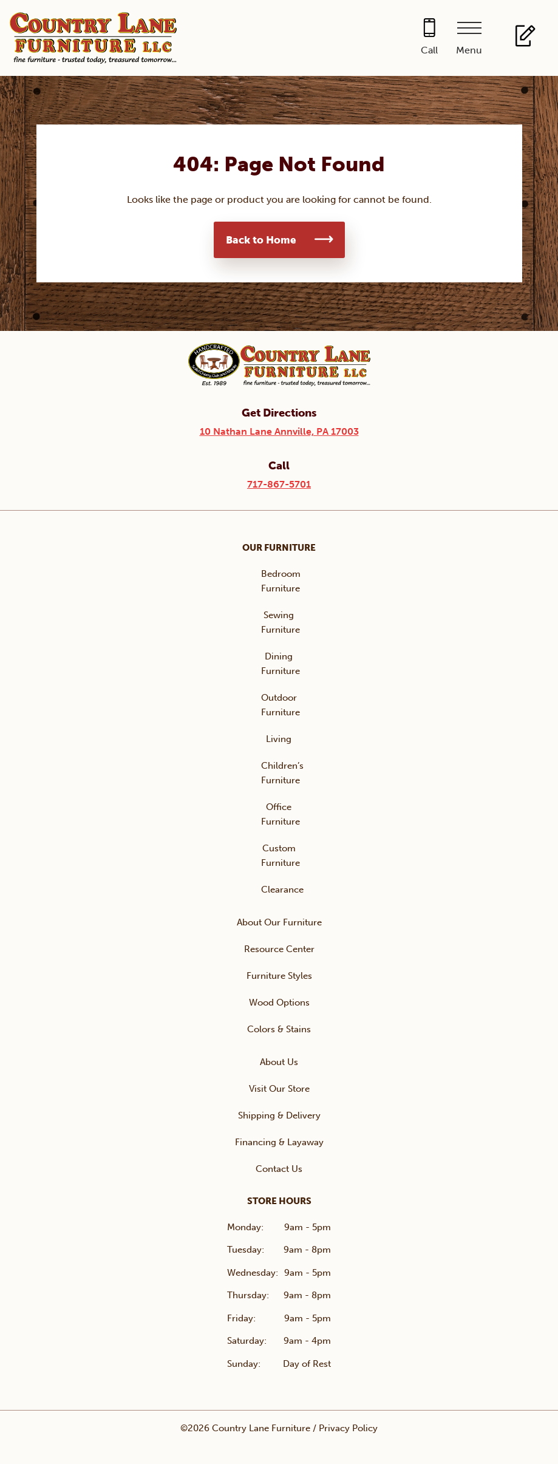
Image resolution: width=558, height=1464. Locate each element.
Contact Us (279, 1168)
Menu (469, 50)
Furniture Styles (279, 975)
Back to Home (261, 240)
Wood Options (279, 1002)
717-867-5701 (279, 484)
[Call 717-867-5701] (429, 38)
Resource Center (279, 949)
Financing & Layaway (279, 1142)
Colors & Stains (279, 1029)
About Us (279, 1062)
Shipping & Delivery (279, 1115)
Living (278, 739)
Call (429, 50)
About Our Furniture (279, 922)
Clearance (282, 889)
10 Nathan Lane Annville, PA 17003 (279, 431)
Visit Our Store (279, 1088)
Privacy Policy (348, 1428)
